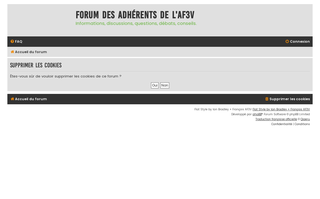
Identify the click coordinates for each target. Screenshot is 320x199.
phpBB (257, 114)
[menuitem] (16, 41)
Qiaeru (305, 119)
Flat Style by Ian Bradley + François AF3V (281, 109)
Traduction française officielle (276, 119)
